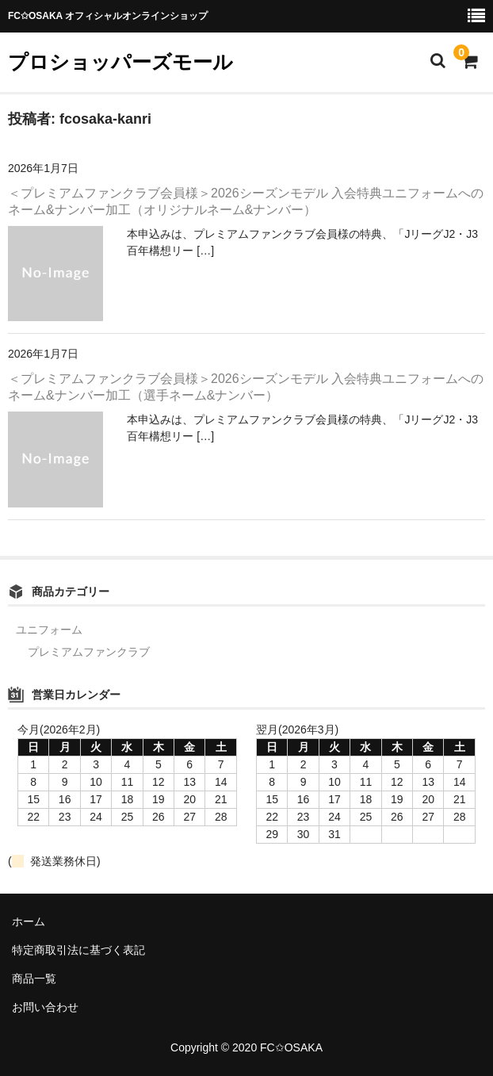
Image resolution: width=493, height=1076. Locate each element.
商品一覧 (34, 978)
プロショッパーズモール (120, 62)
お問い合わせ (45, 1007)
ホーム (28, 921)
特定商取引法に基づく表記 (78, 950)
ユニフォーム (49, 629)
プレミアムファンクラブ (89, 651)
